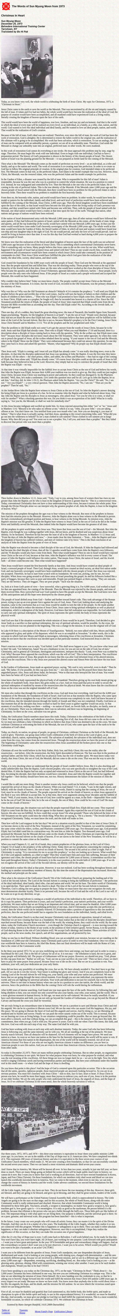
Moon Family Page (44, 1311)
